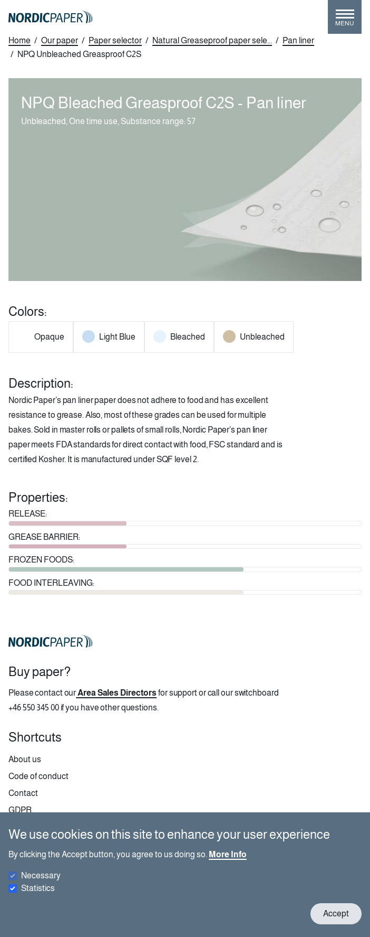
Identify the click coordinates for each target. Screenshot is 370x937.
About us (24, 759)
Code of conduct (38, 776)
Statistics (38, 888)
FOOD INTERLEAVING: (51, 582)
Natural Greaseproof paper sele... (212, 40)
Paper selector (115, 40)
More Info (228, 854)
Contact (23, 793)
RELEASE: (27, 513)
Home (19, 40)
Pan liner (298, 40)
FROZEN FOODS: (41, 559)
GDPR (20, 809)
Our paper (59, 40)
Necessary (41, 875)
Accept (336, 913)
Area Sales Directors (117, 692)
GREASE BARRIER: (44, 536)
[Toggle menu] (345, 21)
